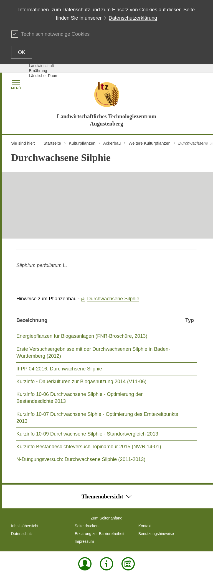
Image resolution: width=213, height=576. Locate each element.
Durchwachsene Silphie (113, 298)
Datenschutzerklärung (133, 18)
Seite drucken (86, 526)
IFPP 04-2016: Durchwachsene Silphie (59, 369)
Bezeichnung (31, 320)
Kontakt (144, 526)
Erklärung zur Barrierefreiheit (99, 533)
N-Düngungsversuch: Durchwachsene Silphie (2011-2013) (80, 459)
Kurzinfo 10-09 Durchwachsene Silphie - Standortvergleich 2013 (87, 434)
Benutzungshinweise (156, 533)
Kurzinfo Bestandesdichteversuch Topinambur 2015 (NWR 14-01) (88, 446)
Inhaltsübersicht (24, 526)
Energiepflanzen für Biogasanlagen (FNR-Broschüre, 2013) (81, 336)
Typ (189, 320)
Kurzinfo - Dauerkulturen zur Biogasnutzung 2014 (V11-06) (81, 381)
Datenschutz (22, 533)
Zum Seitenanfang (106, 518)
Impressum (84, 541)
